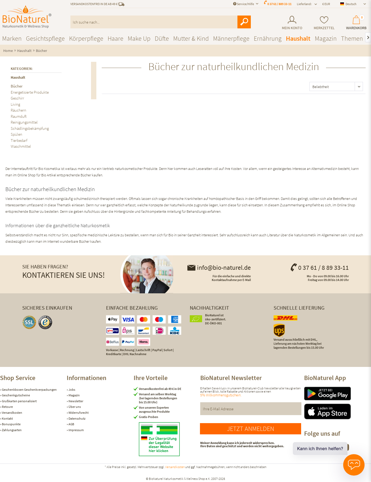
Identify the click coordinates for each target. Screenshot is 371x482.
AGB (71, 424)
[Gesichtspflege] (45, 38)
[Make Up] (139, 38)
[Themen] (352, 38)
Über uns (74, 407)
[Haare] (115, 38)
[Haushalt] (298, 38)
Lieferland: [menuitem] (304, 4)
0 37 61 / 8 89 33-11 (319, 267)
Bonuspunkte (11, 424)
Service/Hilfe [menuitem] (244, 4)
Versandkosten (11, 413)
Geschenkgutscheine (15, 395)
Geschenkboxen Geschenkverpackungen (29, 390)
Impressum (76, 430)
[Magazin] (326, 38)
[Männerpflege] (231, 38)
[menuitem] (292, 23)
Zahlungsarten (11, 430)
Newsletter (75, 401)
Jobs (71, 390)
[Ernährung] (268, 38)
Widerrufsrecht (78, 413)
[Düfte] (162, 38)
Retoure (7, 407)
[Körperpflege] (86, 38)
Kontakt (7, 418)
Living (15, 104)
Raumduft (18, 116)
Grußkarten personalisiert (19, 401)
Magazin (74, 395)
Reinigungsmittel (24, 122)
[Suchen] (244, 22)
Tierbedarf (19, 140)
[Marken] (12, 38)
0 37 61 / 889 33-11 (279, 4)
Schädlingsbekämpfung (30, 128)
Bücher (16, 86)
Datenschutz (76, 418)
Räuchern (18, 110)
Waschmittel (21, 146)
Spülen (16, 134)
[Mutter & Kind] (191, 38)
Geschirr (17, 98)
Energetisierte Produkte (30, 92)
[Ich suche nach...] (160, 22)
